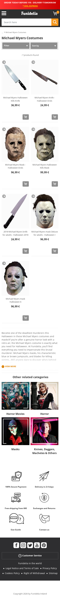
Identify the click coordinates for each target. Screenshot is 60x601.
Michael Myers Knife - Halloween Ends (45, 99)
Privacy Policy (50, 568)
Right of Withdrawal (34, 573)
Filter (6, 45)
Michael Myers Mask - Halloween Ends (15, 166)
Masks (15, 449)
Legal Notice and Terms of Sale (22, 568)
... (2, 32)
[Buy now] (26, 117)
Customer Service (30, 555)
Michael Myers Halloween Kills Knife (15, 99)
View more (10, 366)
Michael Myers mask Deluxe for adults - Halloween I (44, 233)
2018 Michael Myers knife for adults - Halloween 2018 (15, 233)
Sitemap (53, 573)
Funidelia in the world (30, 563)
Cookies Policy (12, 573)
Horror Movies (15, 414)
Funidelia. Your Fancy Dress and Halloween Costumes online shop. (29, 13)
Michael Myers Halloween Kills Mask (44, 166)
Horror (44, 414)
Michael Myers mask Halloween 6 (15, 300)
